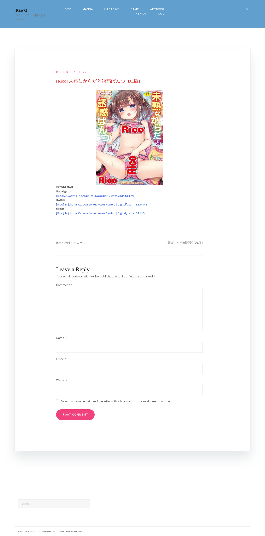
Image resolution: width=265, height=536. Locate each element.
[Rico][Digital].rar (95, 195)
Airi (68, 531)
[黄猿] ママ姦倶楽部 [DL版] (184, 242)
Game (134, 9)
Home (67, 9)
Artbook (157, 9)
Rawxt (21, 10)
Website (61, 380)
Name (61, 337)
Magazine (111, 9)
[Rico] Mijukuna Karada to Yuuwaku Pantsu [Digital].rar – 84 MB (100, 213)
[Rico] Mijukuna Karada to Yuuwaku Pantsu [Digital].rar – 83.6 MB (101, 204)
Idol (160, 13)
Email (61, 359)
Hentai (140, 13)
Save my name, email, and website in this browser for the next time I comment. (117, 401)
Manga (87, 9)
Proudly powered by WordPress (36, 531)
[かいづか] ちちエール (70, 242)
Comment (64, 285)
